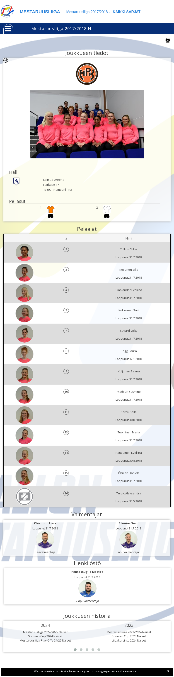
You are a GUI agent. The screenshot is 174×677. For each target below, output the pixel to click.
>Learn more (128, 671)
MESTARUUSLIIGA (40, 11)
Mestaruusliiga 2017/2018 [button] (88, 12)
